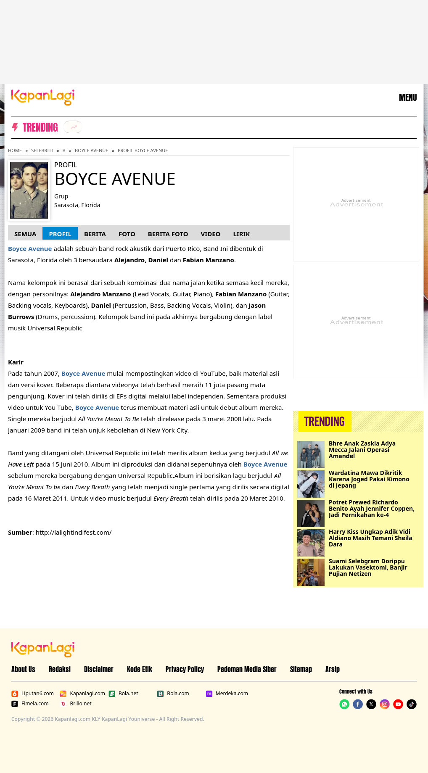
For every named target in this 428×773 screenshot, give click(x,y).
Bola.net (123, 693)
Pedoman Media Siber (247, 669)
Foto (127, 234)
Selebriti (42, 150)
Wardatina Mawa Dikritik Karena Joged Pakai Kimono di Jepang (369, 479)
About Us (23, 669)
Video (211, 234)
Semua (25, 234)
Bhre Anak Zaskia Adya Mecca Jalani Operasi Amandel (362, 449)
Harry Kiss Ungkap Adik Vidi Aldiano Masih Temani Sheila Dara (370, 537)
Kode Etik (139, 669)
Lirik (241, 234)
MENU (408, 97)
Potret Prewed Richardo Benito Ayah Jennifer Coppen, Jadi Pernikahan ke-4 (372, 508)
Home (15, 150)
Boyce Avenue (91, 150)
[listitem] (72, 127)
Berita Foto (168, 234)
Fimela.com (30, 703)
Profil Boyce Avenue (143, 150)
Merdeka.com (227, 693)
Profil (60, 234)
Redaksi (60, 669)
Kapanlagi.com (82, 693)
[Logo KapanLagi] (42, 96)
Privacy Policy (185, 669)
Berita (95, 234)
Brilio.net (75, 703)
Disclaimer (99, 669)
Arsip (332, 669)
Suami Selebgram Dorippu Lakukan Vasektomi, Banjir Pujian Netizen (368, 567)
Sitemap (301, 669)
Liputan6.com (32, 693)
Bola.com (173, 693)
